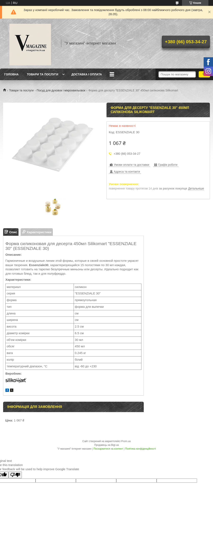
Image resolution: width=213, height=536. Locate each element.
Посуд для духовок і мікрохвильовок (61, 90)
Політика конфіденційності (140, 448)
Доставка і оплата (86, 74)
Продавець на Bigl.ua (106, 445)
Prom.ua (126, 441)
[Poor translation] (15, 474)
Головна (11, 74)
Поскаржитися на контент (108, 448)
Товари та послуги (42, 74)
